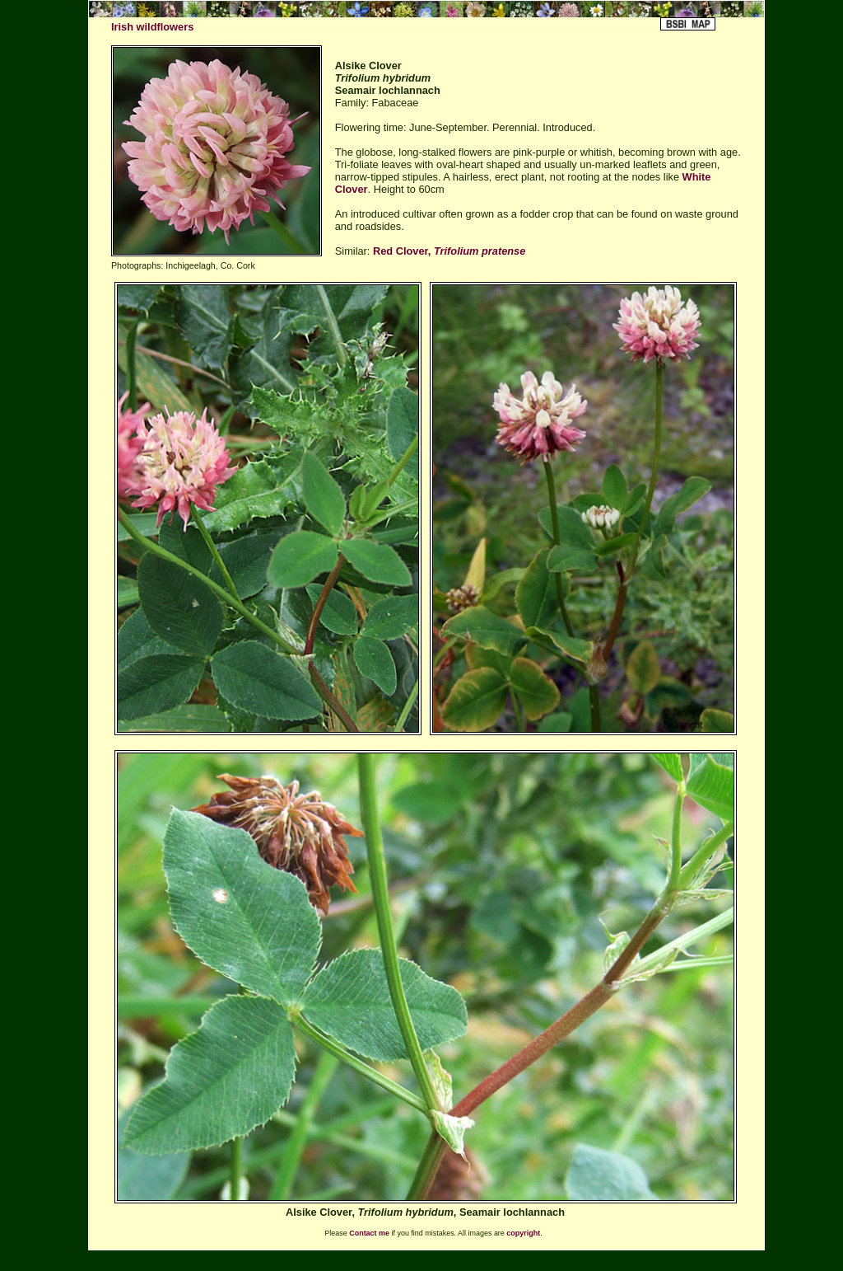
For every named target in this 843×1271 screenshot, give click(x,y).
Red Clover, (449, 251)
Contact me (369, 1233)
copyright (523, 1233)
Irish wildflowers (152, 27)
